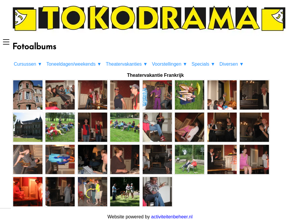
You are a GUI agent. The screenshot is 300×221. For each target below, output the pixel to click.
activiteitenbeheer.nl (171, 216)
